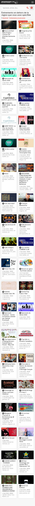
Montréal (5, 18)
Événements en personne (17, 18)
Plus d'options (31, 8)
